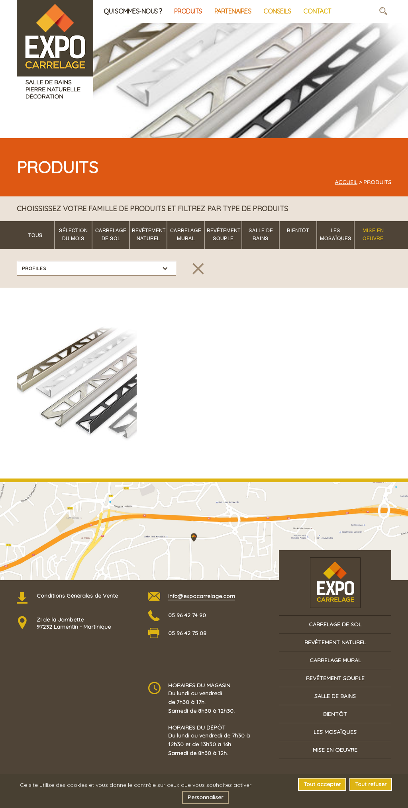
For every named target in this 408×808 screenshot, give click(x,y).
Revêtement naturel (149, 235)
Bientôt (298, 231)
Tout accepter (322, 784)
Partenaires (232, 11)
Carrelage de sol (110, 235)
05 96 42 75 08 (187, 633)
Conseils (277, 11)
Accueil (346, 182)
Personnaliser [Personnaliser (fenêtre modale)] (205, 797)
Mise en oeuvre (373, 235)
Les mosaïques (335, 235)
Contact (317, 11)
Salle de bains (261, 235)
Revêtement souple (224, 235)
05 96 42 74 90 (187, 615)
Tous (35, 235)
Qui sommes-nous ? (133, 11)
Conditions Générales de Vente (77, 595)
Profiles (34, 268)
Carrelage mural (185, 235)
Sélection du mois (73, 235)
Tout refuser (370, 784)
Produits (188, 11)
